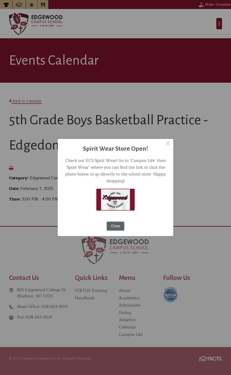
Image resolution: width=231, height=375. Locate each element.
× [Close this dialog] (168, 144)
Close (115, 226)
